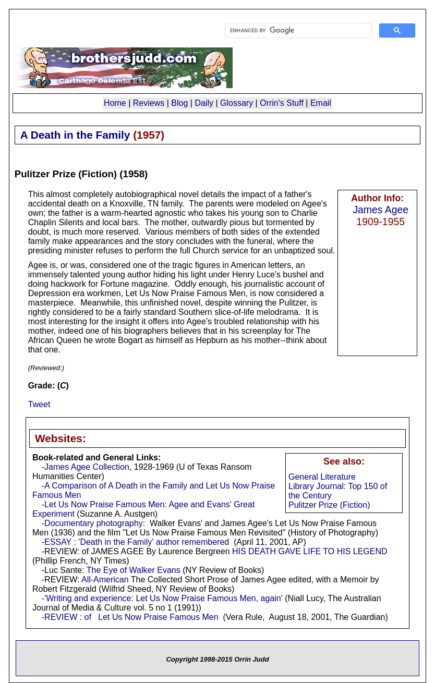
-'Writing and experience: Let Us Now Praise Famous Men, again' (162, 598)
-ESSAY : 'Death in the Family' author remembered (135, 542)
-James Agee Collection (85, 466)
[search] (297, 30)
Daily (204, 103)
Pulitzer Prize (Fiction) (329, 505)
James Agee (380, 209)
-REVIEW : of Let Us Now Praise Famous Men (130, 617)
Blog (179, 103)
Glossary (236, 103)
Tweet (39, 404)
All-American (105, 579)
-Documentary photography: (93, 523)
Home (115, 103)
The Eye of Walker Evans (133, 570)
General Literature (322, 476)
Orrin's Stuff (282, 103)
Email (320, 103)
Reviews (148, 103)
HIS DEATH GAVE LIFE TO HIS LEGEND (310, 551)
